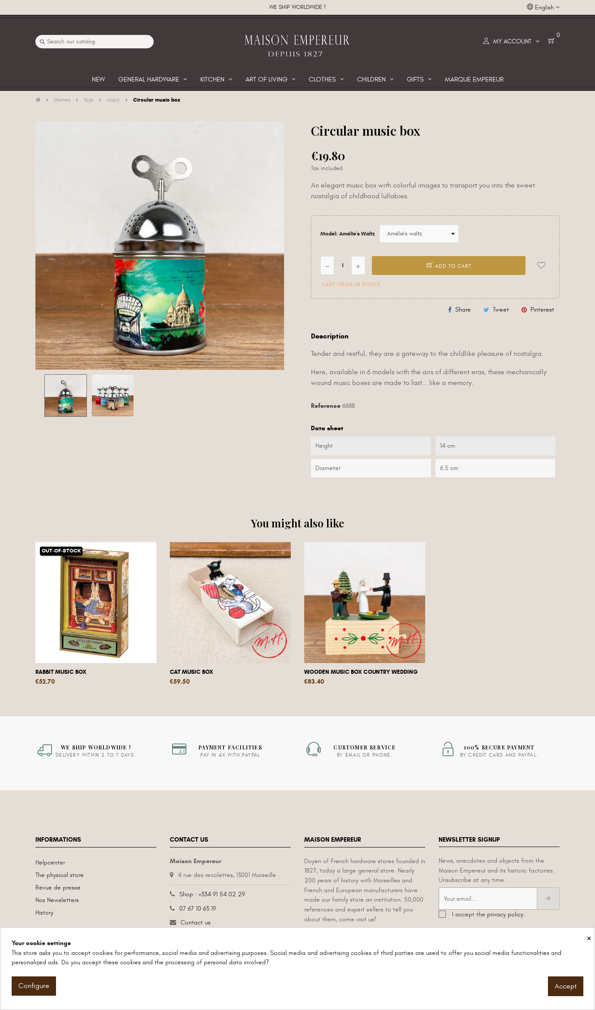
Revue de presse (58, 887)
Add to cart (449, 266)
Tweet (501, 309)
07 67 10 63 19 (197, 908)
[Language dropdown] (543, 8)
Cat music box (191, 672)
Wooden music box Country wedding (361, 672)
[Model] (419, 234)
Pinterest (542, 309)
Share (463, 309)
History (44, 912)
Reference (326, 406)
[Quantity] (342, 265)
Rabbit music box (60, 672)
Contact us (196, 922)
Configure (33, 986)
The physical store (59, 875)
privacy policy (505, 914)
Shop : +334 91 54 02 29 (212, 894)
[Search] (94, 41)
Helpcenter (50, 862)
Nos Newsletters (57, 900)
